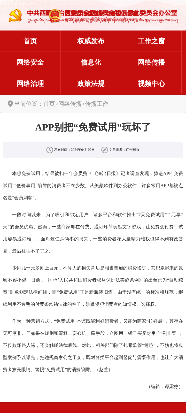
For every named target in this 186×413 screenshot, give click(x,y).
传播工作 (96, 104)
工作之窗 (151, 41)
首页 (30, 41)
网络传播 (151, 62)
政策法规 (90, 83)
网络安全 (30, 62)
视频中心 (151, 83)
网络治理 (30, 83)
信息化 (91, 62)
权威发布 (90, 41)
